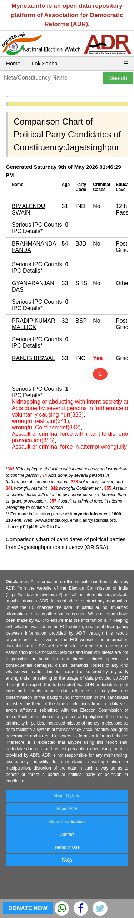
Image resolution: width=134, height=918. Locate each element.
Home (13, 63)
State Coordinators (67, 821)
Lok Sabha (45, 63)
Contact (67, 834)
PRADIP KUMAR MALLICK (33, 324)
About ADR (67, 808)
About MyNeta (66, 795)
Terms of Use (67, 847)
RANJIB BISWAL (33, 358)
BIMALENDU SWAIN (28, 209)
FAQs (66, 860)
